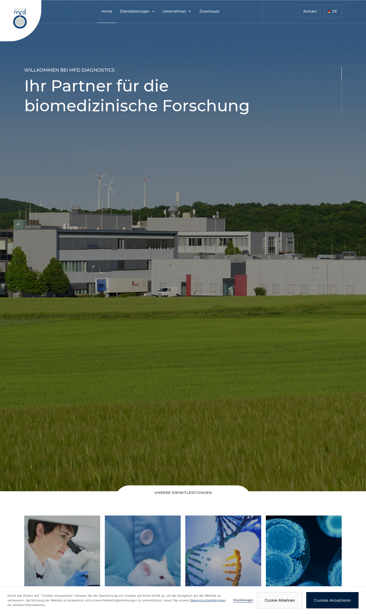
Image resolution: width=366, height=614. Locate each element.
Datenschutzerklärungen (208, 600)
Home (107, 11)
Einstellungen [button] (243, 600)
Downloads (209, 11)
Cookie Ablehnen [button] (280, 600)
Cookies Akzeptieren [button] (332, 600)
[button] (137, 11)
